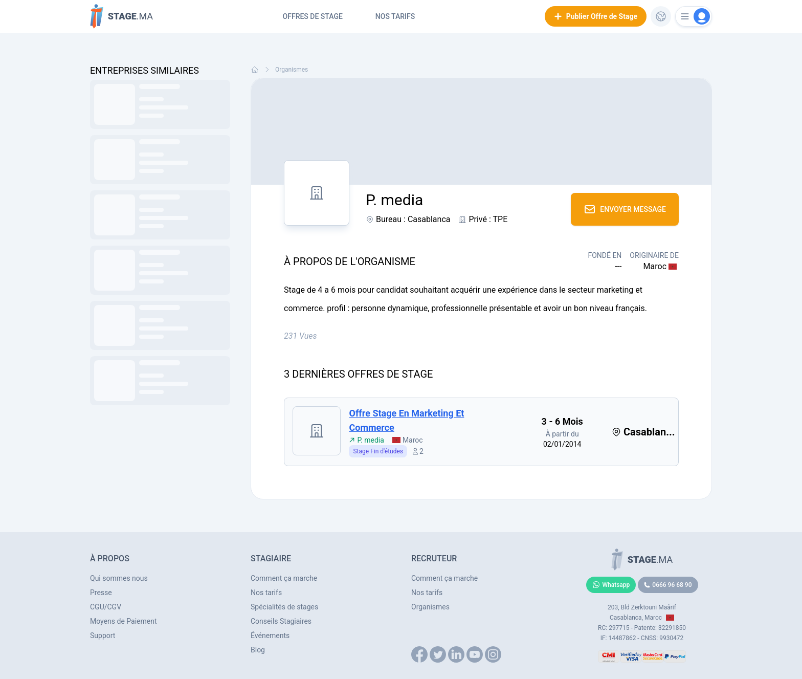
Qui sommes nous (119, 578)
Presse (101, 592)
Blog (258, 650)
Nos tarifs (395, 16)
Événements (270, 635)
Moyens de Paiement (123, 621)
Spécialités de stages (284, 607)
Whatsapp (611, 585)
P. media (366, 440)
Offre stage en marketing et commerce (406, 420)
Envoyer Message (625, 209)
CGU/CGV (105, 607)
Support (102, 635)
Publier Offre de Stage (595, 16)
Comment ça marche (284, 578)
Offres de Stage (313, 16)
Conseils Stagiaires (281, 621)
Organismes (291, 69)
